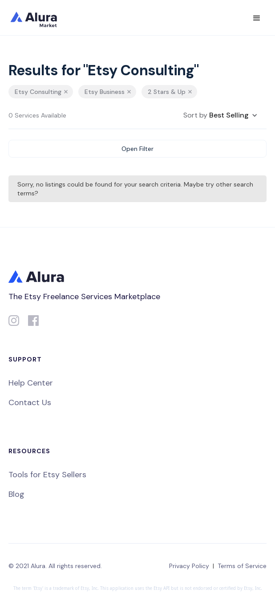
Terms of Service (242, 566)
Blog (16, 494)
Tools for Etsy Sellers (47, 474)
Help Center (30, 382)
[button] (257, 18)
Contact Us (29, 402)
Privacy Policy (189, 566)
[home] (39, 18)
